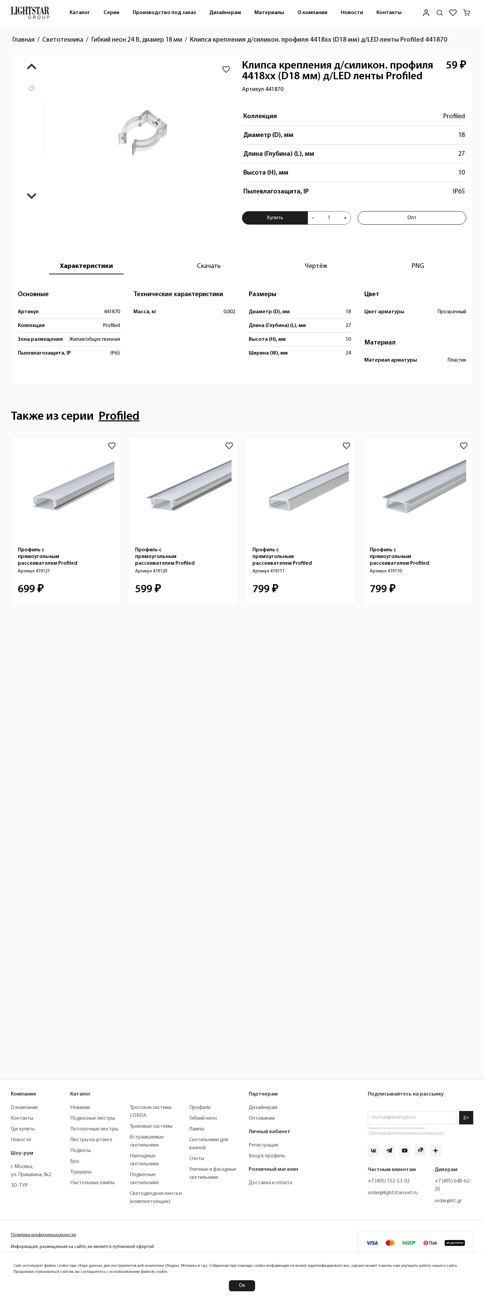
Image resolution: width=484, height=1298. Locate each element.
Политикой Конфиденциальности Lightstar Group (406, 1133)
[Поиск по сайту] (439, 12)
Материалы (269, 12)
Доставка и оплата (270, 1183)
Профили (199, 1107)
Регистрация (263, 1145)
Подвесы (80, 1150)
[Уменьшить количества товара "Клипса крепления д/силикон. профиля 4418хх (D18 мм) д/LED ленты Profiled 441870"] (313, 218)
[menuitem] (80, 12)
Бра (74, 1161)
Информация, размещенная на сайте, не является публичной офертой (82, 1246)
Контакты (389, 12)
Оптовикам (262, 1118)
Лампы (196, 1129)
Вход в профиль (267, 1156)
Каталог (80, 12)
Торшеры (80, 1172)
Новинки (80, 1107)
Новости (352, 12)
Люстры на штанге (91, 1140)
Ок (242, 1285)
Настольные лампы (92, 1183)
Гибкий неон (203, 1118)
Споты (196, 1158)
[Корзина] (466, 12)
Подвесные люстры (92, 1118)
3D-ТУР (19, 1185)
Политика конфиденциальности (43, 1235)
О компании (312, 12)
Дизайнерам (225, 12)
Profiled (454, 116)
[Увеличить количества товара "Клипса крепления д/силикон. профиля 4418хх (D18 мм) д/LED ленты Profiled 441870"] (345, 218)
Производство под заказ (164, 12)
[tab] (86, 266)
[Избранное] (453, 12)
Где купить (23, 1129)
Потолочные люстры (94, 1129)
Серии (111, 12)
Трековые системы (151, 1126)
